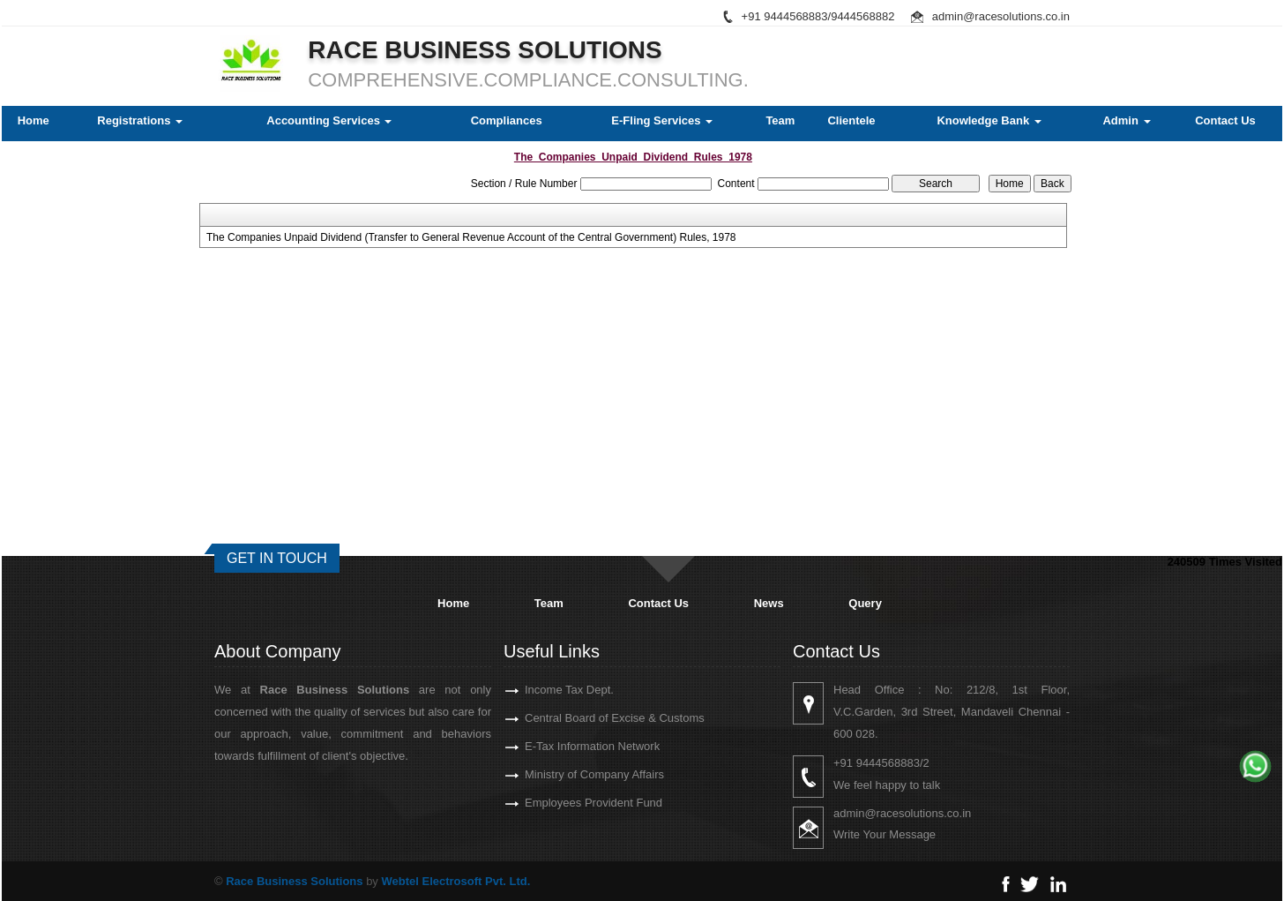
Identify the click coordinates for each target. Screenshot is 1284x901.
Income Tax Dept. (548, 689)
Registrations (140, 120)
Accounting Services (329, 120)
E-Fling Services (662, 120)
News (769, 603)
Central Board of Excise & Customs (594, 718)
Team (780, 120)
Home (33, 120)
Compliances (506, 120)
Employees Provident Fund (573, 802)
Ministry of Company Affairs (574, 774)
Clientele (851, 120)
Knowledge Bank (989, 120)
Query (865, 603)
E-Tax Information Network (571, 746)
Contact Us (1225, 120)
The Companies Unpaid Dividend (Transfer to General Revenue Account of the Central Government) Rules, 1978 (471, 237)
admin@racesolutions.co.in (1001, 16)
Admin (1126, 120)
